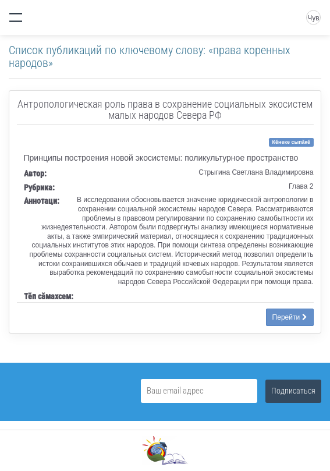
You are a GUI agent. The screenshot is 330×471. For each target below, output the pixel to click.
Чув (313, 18)
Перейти (289, 317)
